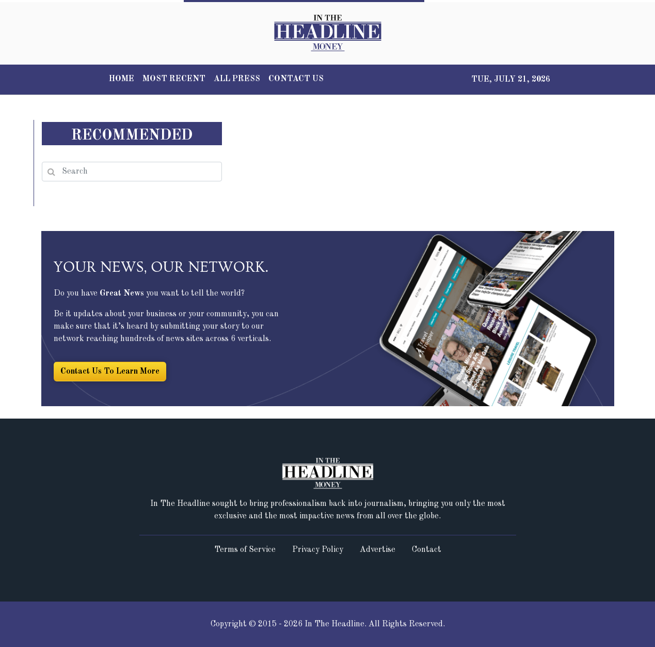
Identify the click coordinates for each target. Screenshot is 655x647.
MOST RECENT (173, 79)
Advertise (377, 550)
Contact (426, 550)
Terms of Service (245, 550)
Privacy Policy (317, 550)
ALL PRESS (237, 79)
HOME (121, 79)
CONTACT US (296, 79)
